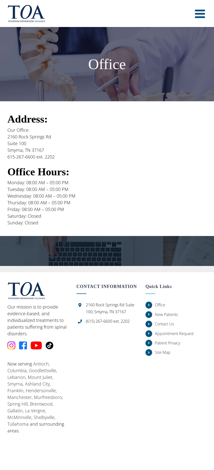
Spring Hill (17, 404)
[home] (26, 285)
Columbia (17, 370)
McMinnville (19, 417)
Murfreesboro (48, 397)
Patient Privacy (167, 343)
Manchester (19, 397)
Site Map (162, 352)
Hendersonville (41, 390)
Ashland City (37, 384)
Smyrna (15, 384)
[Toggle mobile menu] (201, 14)
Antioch (41, 364)
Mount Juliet (40, 377)
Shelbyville (44, 417)
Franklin (15, 390)
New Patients (166, 314)
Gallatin (15, 411)
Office (160, 305)
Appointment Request (174, 333)
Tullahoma (18, 424)
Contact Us (164, 324)
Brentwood (41, 404)
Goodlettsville (42, 370)
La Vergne (35, 411)
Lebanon (16, 377)
